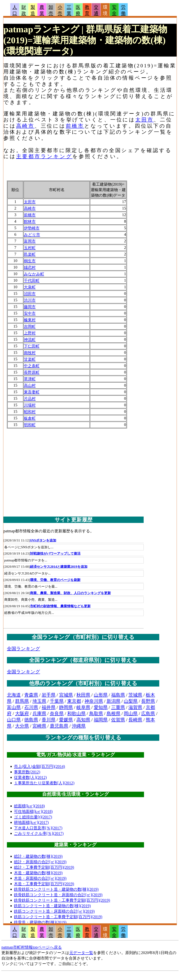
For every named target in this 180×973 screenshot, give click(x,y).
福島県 (118, 695)
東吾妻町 (32, 392)
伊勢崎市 (32, 228)
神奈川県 (94, 701)
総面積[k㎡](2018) (29, 806)
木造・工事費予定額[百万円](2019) (44, 884)
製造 (33, 10)
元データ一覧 (81, 952)
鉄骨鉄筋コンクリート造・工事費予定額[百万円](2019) (62, 900)
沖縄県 (79, 726)
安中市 (30, 313)
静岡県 (66, 707)
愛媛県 (66, 719)
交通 (96, 10)
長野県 (148, 701)
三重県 (118, 707)
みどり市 (32, 234)
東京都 (74, 701)
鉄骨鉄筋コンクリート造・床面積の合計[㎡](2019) (58, 895)
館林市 (30, 221)
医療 (78, 10)
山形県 (101, 695)
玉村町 (30, 248)
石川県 (31, 707)
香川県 (49, 719)
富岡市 (30, 241)
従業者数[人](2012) (30, 777)
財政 (23, 10)
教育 (87, 10)
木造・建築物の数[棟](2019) (38, 873)
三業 (69, 10)
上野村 (30, 333)
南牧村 (30, 352)
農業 (42, 10)
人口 (14, 10)
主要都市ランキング (44, 156)
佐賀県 (118, 719)
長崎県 (135, 719)
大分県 (22, 726)
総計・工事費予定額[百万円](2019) (44, 867)
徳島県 (31, 719)
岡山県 (131, 713)
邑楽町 (30, 254)
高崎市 (25, 126)
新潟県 (113, 701)
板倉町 (30, 418)
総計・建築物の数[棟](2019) (38, 856)
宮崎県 (39, 726)
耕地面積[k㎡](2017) (31, 822)
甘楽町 (30, 359)
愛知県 (101, 707)
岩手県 (49, 695)
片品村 (30, 398)
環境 (105, 10)
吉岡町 (30, 326)
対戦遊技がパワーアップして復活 (55, 553)
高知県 (83, 719)
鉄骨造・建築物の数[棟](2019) (40, 922)
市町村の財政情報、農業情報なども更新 (60, 606)
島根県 (113, 713)
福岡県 (101, 719)
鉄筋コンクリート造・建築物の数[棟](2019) (52, 906)
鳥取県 (96, 713)
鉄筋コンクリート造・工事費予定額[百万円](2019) (58, 917)
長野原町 (32, 372)
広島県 (148, 713)
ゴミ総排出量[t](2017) (33, 817)
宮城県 (66, 695)
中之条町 (32, 366)
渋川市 (30, 300)
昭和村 (30, 411)
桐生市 (30, 261)
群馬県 (22, 701)
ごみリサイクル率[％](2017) (39, 833)
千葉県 (57, 701)
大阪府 (22, 713)
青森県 (31, 695)
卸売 (51, 10)
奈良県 (57, 713)
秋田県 (83, 695)
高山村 (30, 385)
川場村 (30, 405)
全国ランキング (23, 648)
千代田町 (32, 280)
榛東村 (30, 320)
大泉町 (30, 287)
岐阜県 (83, 707)
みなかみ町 (34, 274)
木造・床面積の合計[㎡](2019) (40, 878)
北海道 (14, 695)
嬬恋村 (30, 267)
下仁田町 (32, 346)
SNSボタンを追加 (43, 540)
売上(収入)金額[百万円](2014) (39, 766)
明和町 (30, 425)
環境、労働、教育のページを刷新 (55, 580)
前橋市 (75, 126)
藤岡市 (30, 307)
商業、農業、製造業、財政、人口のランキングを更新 (70, 593)
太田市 (144, 119)
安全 (114, 10)
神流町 (30, 339)
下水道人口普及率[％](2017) (38, 828)
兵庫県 (39, 713)
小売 (60, 10)
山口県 (14, 719)
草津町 (30, 379)
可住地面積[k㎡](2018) (33, 811)
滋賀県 (135, 707)
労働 (123, 10)
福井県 (49, 707)
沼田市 (30, 293)
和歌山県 (76, 713)
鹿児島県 (59, 726)
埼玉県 (39, 701)
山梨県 (131, 701)
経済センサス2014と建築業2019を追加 (58, 566)
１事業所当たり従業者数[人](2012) (44, 783)
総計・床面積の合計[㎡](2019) (40, 862)
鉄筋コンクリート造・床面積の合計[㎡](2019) (54, 911)
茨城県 (135, 695)
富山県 (14, 707)
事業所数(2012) (27, 772)
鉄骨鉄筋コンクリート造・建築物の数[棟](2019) (56, 889)
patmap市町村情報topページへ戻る (31, 947)
